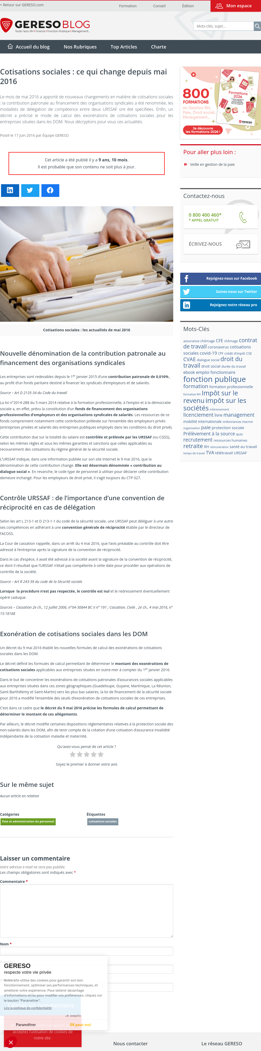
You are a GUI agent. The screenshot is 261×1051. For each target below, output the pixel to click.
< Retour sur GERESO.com (22, 4)
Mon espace (239, 6)
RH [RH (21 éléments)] (206, 446)
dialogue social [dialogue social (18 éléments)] (208, 360)
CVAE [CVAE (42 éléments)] (189, 359)
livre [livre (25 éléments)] (218, 415)
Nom (6, 944)
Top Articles (124, 47)
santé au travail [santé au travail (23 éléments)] (243, 446)
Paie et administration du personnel (28, 821)
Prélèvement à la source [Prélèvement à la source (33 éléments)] (209, 433)
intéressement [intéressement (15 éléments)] (219, 409)
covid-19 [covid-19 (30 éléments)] (208, 353)
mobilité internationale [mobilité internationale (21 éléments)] (202, 421)
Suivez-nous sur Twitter (220, 292)
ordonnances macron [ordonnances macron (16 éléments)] (238, 422)
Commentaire (14, 881)
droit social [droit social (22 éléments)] (210, 366)
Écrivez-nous (219, 245)
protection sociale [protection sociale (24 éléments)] (228, 427)
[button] (11, 1042)
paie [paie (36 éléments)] (206, 427)
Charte (158, 47)
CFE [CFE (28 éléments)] (219, 341)
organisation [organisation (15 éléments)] (191, 428)
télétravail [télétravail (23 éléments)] (224, 452)
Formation (128, 5)
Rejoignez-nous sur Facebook (220, 279)
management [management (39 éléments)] (239, 414)
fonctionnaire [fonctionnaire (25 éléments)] (223, 372)
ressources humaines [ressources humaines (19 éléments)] (230, 440)
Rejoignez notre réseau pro (220, 305)
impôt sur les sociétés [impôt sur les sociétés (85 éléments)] (214, 404)
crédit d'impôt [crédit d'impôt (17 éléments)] (234, 353)
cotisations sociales (103, 821)
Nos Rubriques (80, 47)
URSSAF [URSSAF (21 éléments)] (240, 452)
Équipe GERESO (55, 135)
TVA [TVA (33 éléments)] (210, 452)
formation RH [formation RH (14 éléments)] (192, 394)
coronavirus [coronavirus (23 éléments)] (218, 346)
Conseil (159, 5)
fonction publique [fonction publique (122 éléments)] (214, 379)
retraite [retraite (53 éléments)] (193, 446)
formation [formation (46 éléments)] (195, 386)
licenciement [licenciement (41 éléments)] (198, 414)
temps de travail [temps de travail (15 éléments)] (194, 453)
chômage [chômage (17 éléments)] (231, 341)
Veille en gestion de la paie (212, 164)
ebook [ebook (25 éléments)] (189, 372)
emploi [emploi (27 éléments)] (202, 372)
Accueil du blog (33, 47)
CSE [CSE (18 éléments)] (249, 353)
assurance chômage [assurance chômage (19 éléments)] (199, 341)
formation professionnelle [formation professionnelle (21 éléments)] (231, 386)
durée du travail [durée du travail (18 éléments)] (233, 366)
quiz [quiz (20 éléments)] (239, 434)
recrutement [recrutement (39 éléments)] (198, 439)
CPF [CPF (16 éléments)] (220, 353)
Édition (188, 5)
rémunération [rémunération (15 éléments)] (219, 447)
